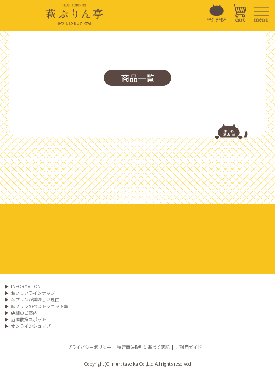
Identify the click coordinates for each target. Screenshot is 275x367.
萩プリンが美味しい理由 (35, 299)
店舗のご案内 (24, 312)
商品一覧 (137, 78)
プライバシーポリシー (89, 347)
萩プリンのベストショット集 (39, 306)
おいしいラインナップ (33, 293)
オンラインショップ (31, 326)
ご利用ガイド (189, 347)
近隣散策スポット (28, 319)
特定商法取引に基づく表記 (143, 347)
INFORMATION (25, 286)
